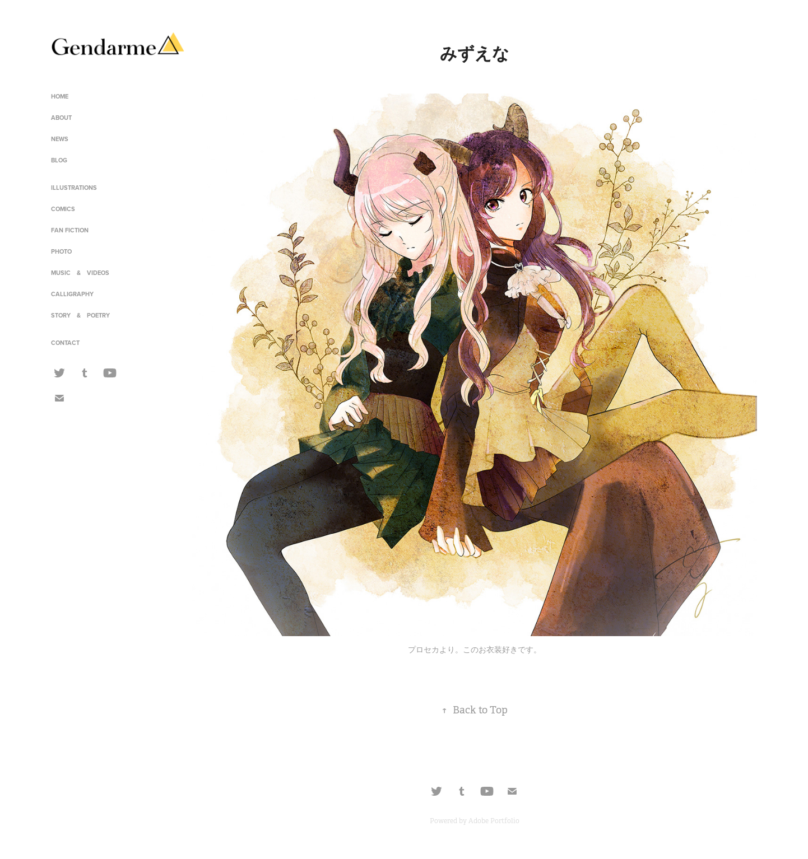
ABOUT (61, 117)
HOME (59, 96)
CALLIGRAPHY (72, 294)
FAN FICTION (70, 230)
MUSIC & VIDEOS (80, 272)
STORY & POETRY (80, 315)
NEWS (59, 138)
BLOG (59, 160)
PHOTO (61, 251)
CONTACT (65, 342)
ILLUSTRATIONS (74, 187)
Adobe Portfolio (493, 820)
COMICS (63, 208)
